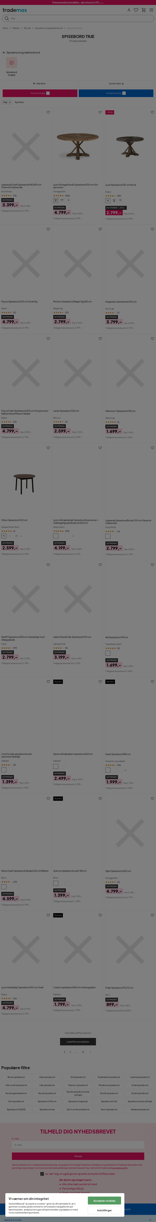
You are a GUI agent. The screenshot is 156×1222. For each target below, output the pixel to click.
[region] (64, 1205)
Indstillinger (104, 1210)
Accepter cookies (104, 1200)
